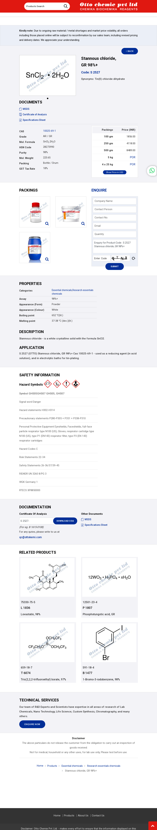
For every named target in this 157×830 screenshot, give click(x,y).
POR (133, 157)
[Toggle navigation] (19, 5)
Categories (26, 290)
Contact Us (97, 815)
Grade (22, 136)
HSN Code (25, 147)
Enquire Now (32, 724)
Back (131, 51)
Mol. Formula (27, 142)
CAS (21, 131)
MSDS (24, 109)
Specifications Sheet (32, 120)
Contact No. (101, 217)
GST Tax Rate (27, 168)
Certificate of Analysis (33, 114)
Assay (22, 298)
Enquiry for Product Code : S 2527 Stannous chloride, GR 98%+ (114, 246)
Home (38, 765)
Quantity (99, 233)
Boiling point (26, 315)
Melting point (27, 320)
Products (50, 765)
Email (98, 225)
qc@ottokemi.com (30, 536)
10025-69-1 (49, 130)
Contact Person (103, 208)
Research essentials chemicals (104, 765)
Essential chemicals (63, 289)
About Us (83, 815)
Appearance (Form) (30, 304)
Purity (22, 152)
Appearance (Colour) (31, 309)
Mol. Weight (26, 158)
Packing (24, 163)
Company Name (104, 200)
